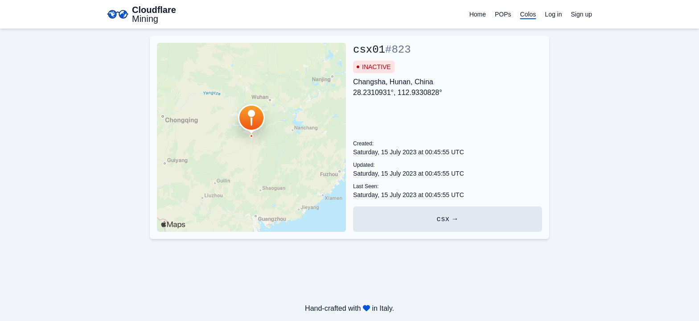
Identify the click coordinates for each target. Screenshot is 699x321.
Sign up (581, 14)
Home (477, 14)
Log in (553, 14)
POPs (503, 14)
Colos (528, 14)
